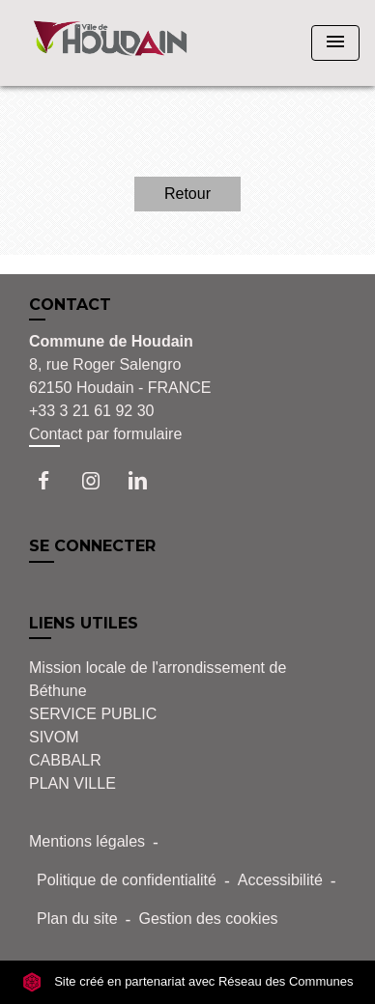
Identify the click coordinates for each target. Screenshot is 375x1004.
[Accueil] (110, 43)
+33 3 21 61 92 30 (91, 411)
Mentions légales (87, 841)
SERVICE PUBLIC (93, 714)
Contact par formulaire (105, 434)
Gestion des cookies (207, 918)
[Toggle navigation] (335, 43)
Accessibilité (280, 880)
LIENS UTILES (83, 623)
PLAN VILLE (72, 783)
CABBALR (65, 760)
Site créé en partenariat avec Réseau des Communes (188, 981)
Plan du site (77, 918)
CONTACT (70, 304)
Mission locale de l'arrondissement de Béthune (157, 679)
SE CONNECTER (92, 546)
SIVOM (54, 737)
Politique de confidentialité (126, 880)
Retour (187, 193)
